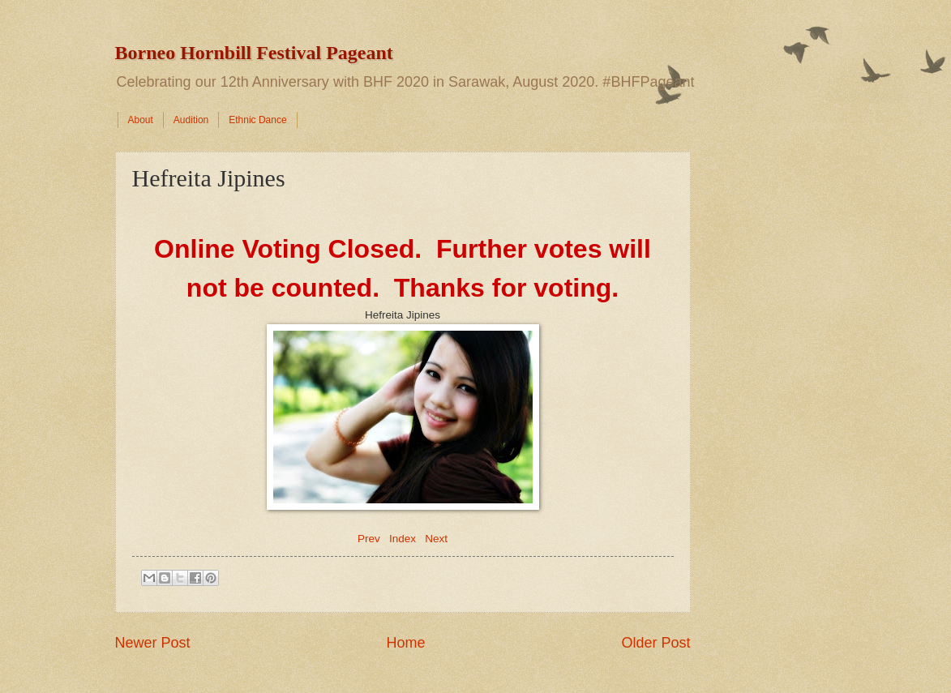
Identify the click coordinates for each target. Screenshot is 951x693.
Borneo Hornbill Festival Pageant (254, 52)
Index (402, 539)
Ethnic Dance (257, 120)
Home (405, 643)
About (140, 120)
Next (436, 539)
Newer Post (153, 643)
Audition (190, 120)
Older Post (655, 643)
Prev (369, 539)
